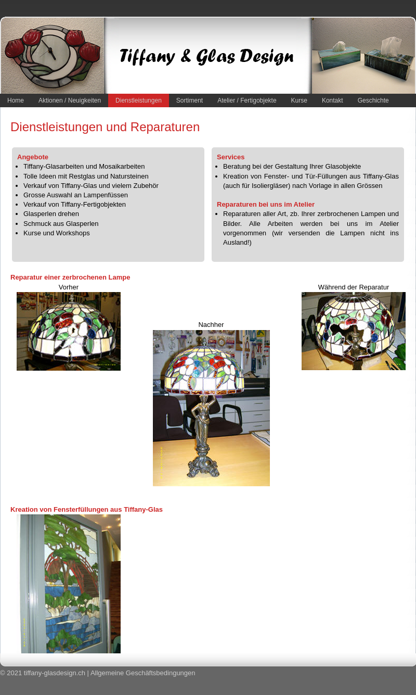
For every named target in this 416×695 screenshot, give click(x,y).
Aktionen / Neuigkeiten (69, 100)
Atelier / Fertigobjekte (246, 100)
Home (15, 100)
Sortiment (189, 100)
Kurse (299, 100)
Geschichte (373, 100)
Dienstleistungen (138, 100)
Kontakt (332, 100)
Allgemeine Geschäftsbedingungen (143, 673)
